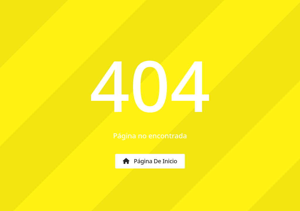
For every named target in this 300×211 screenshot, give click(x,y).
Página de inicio (150, 161)
